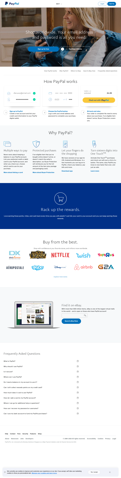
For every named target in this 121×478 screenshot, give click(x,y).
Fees (19, 434)
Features (33, 434)
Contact (12, 434)
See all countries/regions (114, 434)
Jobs (22, 438)
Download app (67, 171)
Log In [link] (102, 4)
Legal (114, 438)
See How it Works (75, 49)
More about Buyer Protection (43, 172)
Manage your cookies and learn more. (44, 473)
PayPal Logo (12, 3)
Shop (40, 434)
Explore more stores (60, 277)
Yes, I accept (94, 472)
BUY (58, 4)
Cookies (100, 438)
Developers (29, 438)
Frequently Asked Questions (107, 71)
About (7, 438)
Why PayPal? (63, 71)
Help (6, 434)
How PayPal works (50, 71)
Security (25, 434)
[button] (78, 361)
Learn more (95, 171)
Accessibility (91, 438)
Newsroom (14, 438)
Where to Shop (76, 71)
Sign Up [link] (111, 3)
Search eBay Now (89, 71)
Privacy (107, 438)
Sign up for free (43, 49)
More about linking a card (13, 172)
